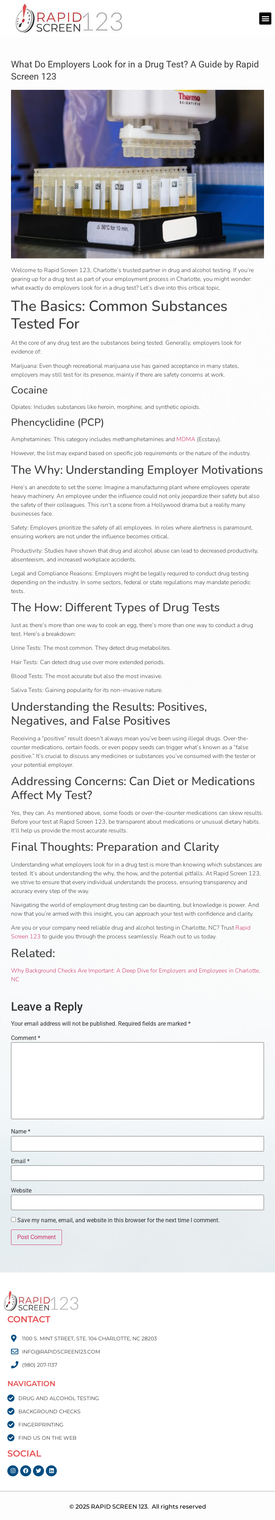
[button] (265, 18)
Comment (25, 1038)
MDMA (185, 439)
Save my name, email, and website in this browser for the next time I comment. (118, 1220)
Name (20, 1132)
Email (20, 1161)
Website (21, 1191)
